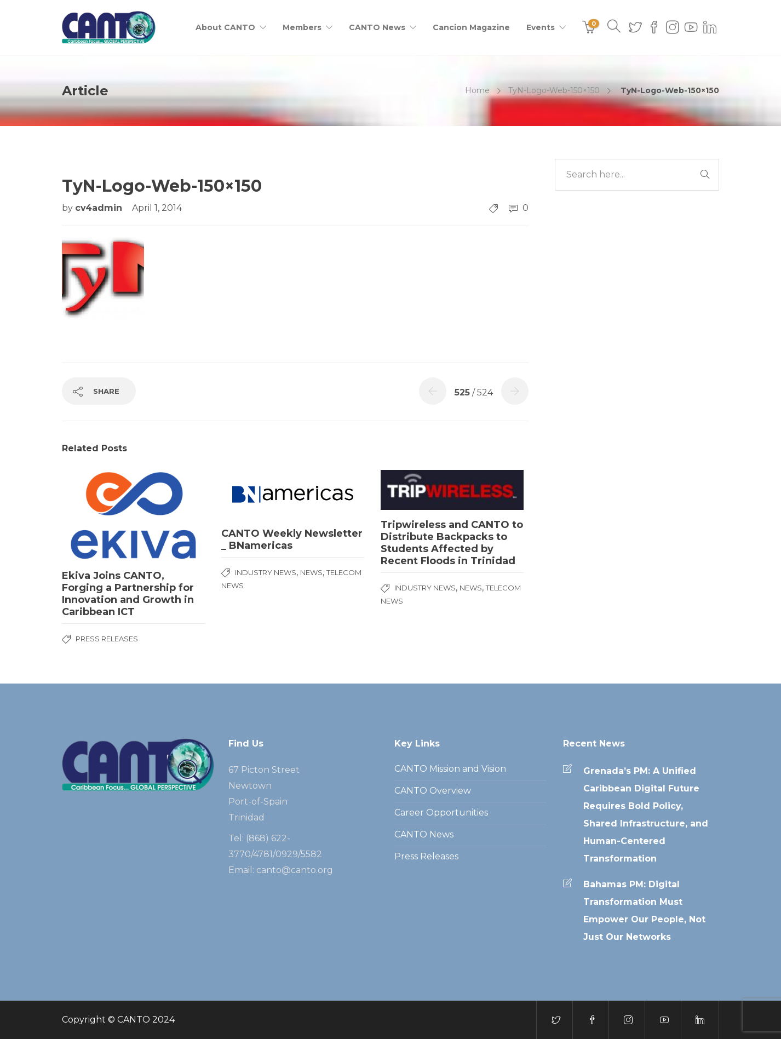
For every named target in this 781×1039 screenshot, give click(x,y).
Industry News (265, 572)
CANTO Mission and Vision (450, 769)
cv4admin (100, 208)
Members (302, 27)
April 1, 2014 (157, 208)
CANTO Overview (432, 790)
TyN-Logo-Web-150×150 (554, 90)
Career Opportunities (441, 812)
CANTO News (377, 27)
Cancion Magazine (471, 27)
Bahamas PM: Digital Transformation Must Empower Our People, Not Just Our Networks (644, 910)
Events (540, 27)
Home (477, 90)
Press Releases (107, 638)
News (311, 572)
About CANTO (225, 27)
